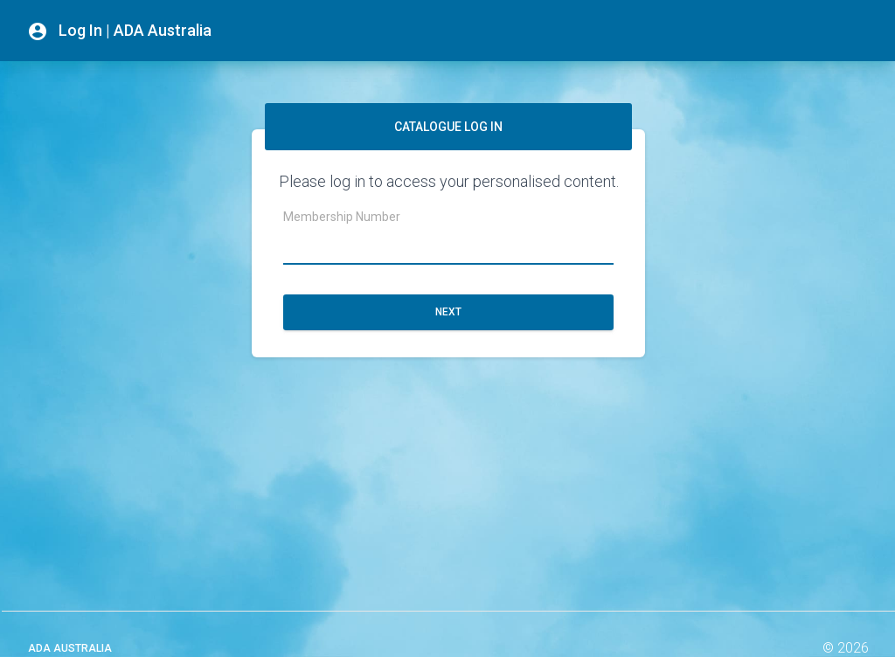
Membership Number (341, 217)
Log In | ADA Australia (119, 31)
